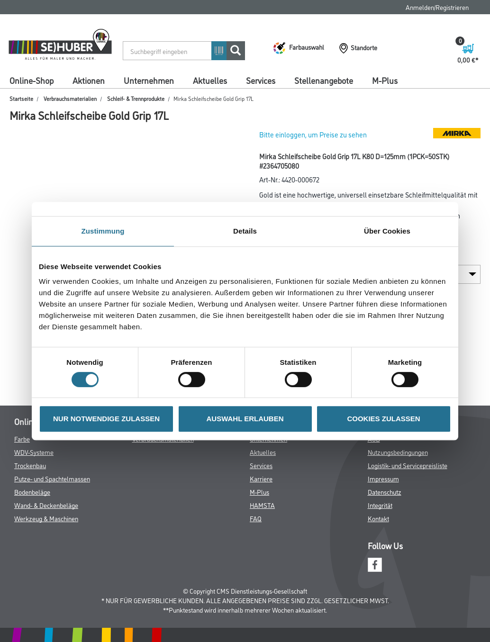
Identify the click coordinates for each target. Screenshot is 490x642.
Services (260, 80)
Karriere (261, 478)
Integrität (380, 504)
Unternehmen (149, 80)
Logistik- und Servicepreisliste (407, 465)
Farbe (22, 438)
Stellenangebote (323, 80)
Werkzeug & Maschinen (46, 518)
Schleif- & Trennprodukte (135, 98)
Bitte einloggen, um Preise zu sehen (313, 134)
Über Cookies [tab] (387, 231)
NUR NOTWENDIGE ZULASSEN (106, 419)
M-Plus (385, 80)
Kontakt (378, 518)
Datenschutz (384, 491)
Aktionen (89, 80)
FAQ (256, 518)
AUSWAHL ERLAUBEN (244, 419)
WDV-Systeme (34, 451)
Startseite (21, 98)
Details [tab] (245, 231)
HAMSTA (262, 504)
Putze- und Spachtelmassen (52, 478)
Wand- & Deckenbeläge (46, 504)
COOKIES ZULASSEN (383, 419)
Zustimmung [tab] (103, 231)
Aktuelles (210, 80)
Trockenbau (30, 465)
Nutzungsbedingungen (398, 451)
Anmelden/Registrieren (437, 6)
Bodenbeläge (32, 491)
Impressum (383, 478)
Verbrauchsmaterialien (70, 98)
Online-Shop (31, 80)
